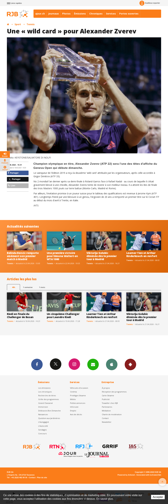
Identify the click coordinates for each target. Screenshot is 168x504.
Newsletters (93, 364)
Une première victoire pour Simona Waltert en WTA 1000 (62, 256)
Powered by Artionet (126, 475)
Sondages (42, 430)
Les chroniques (45, 392)
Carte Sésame (108, 395)
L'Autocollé (43, 426)
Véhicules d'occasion (79, 388)
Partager (13, 173)
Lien (11, 185)
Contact (105, 418)
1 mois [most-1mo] (42, 287)
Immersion (43, 407)
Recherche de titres (47, 395)
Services (111, 13)
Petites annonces (77, 403)
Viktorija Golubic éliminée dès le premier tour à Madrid (101, 256)
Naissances (43, 414)
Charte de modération (112, 414)
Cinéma (73, 392)
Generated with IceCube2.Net (148, 475)
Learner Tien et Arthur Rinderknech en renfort (141, 254)
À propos (106, 388)
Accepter (158, 497)
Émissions (80, 13)
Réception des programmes (114, 392)
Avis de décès (76, 414)
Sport (18, 24)
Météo (73, 399)
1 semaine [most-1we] (27, 287)
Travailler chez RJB (110, 403)
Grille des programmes (48, 399)
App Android (130, 364)
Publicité (106, 399)
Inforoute (74, 407)
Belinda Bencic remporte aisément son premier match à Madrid (23, 256)
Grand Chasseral (45, 403)
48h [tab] (13, 287)
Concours (42, 433)
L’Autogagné (43, 422)
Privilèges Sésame (78, 395)
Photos (66, 13)
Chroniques (96, 13)
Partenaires (107, 407)
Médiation (106, 411)
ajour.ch (40, 13)
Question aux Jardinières (49, 418)
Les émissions (44, 388)
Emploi (73, 411)
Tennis (31, 24)
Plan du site (42, 477)
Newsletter (106, 422)
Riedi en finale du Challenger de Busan (20, 315)
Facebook (37, 364)
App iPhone (111, 364)
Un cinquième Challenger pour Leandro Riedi (63, 315)
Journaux (53, 13)
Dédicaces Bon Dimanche (49, 411)
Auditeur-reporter (149, 3)
